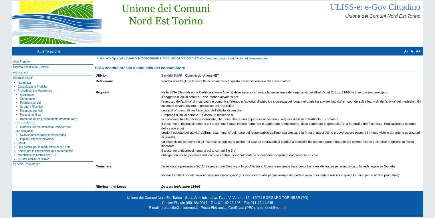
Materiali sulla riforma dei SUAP (38, 155)
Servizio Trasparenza (26, 164)
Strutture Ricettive (31, 106)
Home (104, 58)
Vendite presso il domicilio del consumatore (236, 58)
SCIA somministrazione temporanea (43, 135)
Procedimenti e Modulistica (35, 90)
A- (406, 51)
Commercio (27, 98)
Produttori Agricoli (31, 110)
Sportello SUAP (23, 77)
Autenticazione (48, 51)
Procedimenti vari (31, 114)
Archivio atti (20, 72)
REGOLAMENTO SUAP (33, 159)
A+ (418, 51)
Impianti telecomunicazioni (37, 139)
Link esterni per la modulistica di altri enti (44, 147)
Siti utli (22, 143)
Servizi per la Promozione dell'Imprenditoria (45, 151)
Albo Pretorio (21, 61)
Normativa (24, 82)
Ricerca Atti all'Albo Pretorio (31, 67)
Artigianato (27, 94)
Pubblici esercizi (30, 102)
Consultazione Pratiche (32, 86)
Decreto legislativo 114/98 (180, 186)
